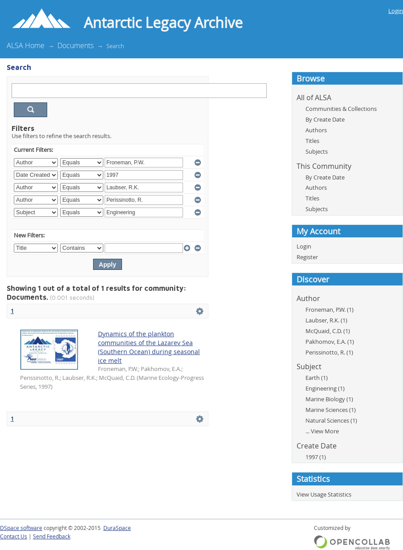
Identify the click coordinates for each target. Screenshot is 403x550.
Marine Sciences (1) (330, 410)
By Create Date (325, 119)
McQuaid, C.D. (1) (327, 331)
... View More (322, 431)
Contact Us (13, 536)
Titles (312, 141)
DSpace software (21, 528)
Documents (75, 45)
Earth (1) (316, 378)
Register (307, 257)
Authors (316, 130)
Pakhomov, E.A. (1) (329, 342)
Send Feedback (51, 536)
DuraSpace (117, 528)
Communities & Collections (341, 109)
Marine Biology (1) (329, 399)
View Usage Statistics (324, 494)
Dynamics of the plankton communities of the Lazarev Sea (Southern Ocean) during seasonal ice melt (149, 347)
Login (395, 11)
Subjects (316, 151)
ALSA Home (26, 45)
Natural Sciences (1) (331, 420)
